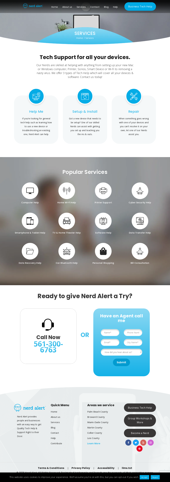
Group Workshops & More (140, 420)
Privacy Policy (81, 468)
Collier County (94, 432)
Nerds (46, 65)
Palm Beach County (97, 411)
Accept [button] (144, 477)
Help (119, 6)
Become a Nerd (140, 433)
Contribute (56, 443)
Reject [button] (155, 477)
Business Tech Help (140, 6)
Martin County (94, 427)
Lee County (93, 438)
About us (70, 6)
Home (58, 6)
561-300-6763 (48, 347)
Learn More (93, 443)
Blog (109, 6)
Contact (98, 6)
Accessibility (106, 468)
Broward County (96, 416)
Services (84, 6)
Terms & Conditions (51, 468)
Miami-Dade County (97, 422)
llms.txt (127, 468)
